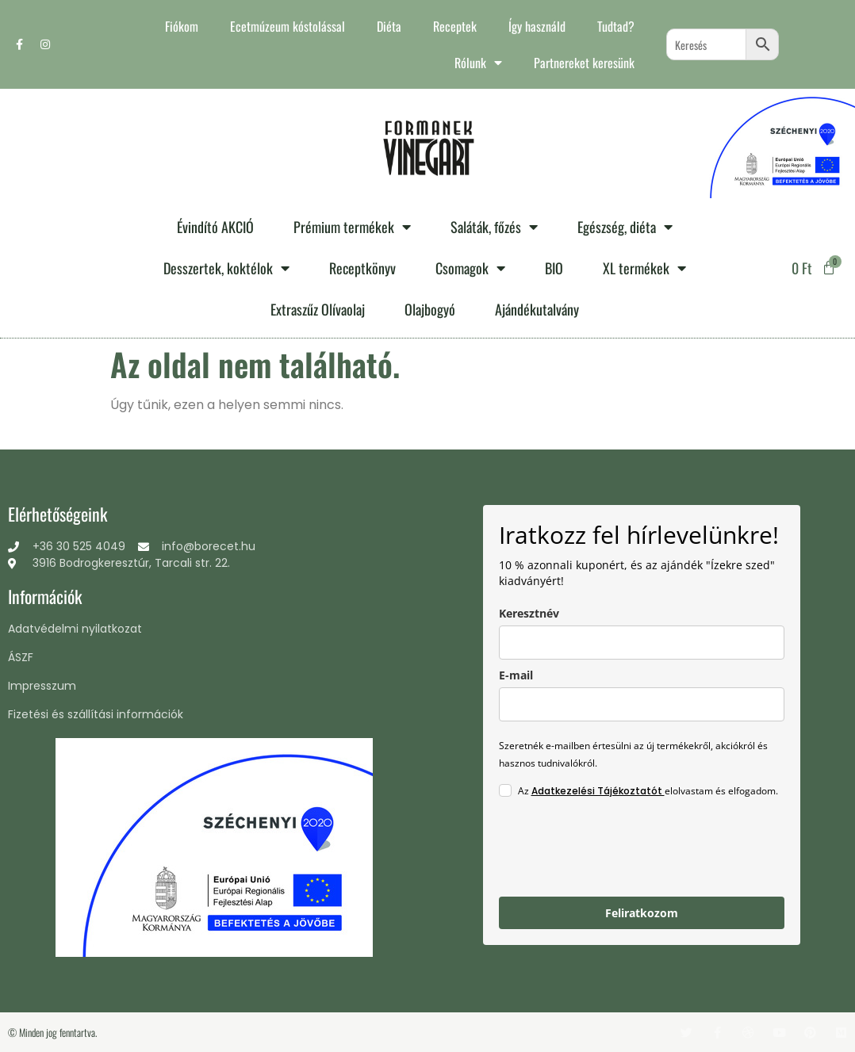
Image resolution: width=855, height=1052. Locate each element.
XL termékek (644, 268)
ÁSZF (20, 657)
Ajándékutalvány (537, 309)
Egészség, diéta (625, 227)
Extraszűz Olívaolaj (317, 309)
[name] (641, 642)
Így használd (537, 26)
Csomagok (470, 268)
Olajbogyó (429, 309)
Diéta (389, 26)
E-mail (516, 675)
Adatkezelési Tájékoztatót (598, 791)
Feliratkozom (641, 912)
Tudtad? (616, 26)
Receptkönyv (362, 268)
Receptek (455, 26)
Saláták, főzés (494, 227)
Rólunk (478, 62)
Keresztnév (529, 613)
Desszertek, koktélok (226, 268)
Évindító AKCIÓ (215, 226)
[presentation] (619, 850)
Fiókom (181, 26)
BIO (554, 268)
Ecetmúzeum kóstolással (287, 26)
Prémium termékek (352, 227)
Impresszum (42, 686)
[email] (641, 704)
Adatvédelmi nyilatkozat (75, 629)
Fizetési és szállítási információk (95, 714)
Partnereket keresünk (584, 62)
